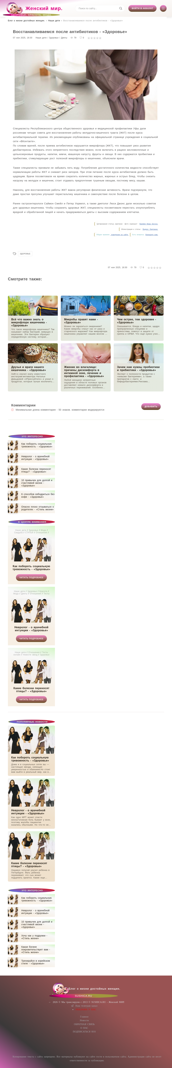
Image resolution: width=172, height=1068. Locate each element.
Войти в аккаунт (142, 8)
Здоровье (25, 254)
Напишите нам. (151, 235)
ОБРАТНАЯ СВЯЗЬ (84, 1024)
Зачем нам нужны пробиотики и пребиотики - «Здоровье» (138, 368)
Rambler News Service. (149, 224)
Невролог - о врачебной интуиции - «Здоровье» (31, 629)
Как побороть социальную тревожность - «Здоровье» (31, 568)
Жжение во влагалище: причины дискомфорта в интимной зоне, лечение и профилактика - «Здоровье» (84, 372)
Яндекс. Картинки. (150, 229)
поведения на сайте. (119, 235)
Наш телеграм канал (84, 1006)
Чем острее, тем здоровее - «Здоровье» (136, 321)
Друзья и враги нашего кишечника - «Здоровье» (28, 368)
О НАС (84, 1028)
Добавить (151, 406)
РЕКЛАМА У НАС (86, 1009)
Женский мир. (33, 10)
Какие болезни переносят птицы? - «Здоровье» (31, 690)
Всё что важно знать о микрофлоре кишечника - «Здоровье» (29, 322)
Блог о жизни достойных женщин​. (26, 20)
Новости (84, 1020)
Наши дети (54, 20)
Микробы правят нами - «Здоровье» (81, 321)
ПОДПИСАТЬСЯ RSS (84, 1031)
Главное (84, 1016)
